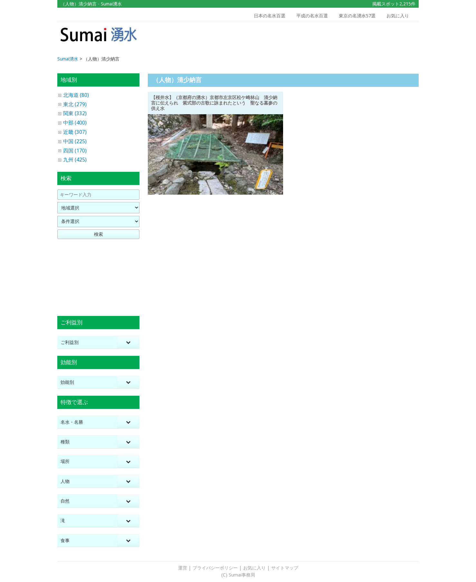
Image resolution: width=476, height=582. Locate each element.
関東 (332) (75, 113)
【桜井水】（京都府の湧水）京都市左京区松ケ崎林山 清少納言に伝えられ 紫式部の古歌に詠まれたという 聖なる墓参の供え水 (214, 103)
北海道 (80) (76, 95)
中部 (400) (75, 123)
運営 (182, 567)
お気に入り (397, 15)
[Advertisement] (372, 38)
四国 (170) (75, 151)
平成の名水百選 (312, 15)
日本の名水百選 (269, 15)
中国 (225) (75, 141)
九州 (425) (75, 160)
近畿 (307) (75, 132)
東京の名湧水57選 (357, 15)
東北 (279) (75, 104)
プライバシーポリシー (215, 567)
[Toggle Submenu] (128, 342)
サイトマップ (284, 567)
